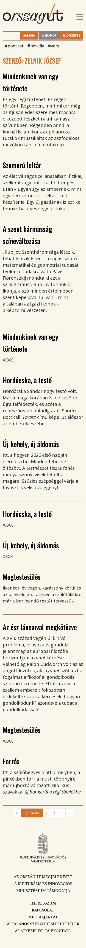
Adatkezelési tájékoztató (43, 930)
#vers (53, 46)
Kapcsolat (43, 909)
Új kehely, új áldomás (31, 444)
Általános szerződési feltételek (43, 923)
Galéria (29, 35)
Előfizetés (71, 35)
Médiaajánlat (43, 916)
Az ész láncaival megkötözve (40, 627)
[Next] (69, 813)
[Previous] (17, 813)
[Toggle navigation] (79, 17)
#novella (35, 46)
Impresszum (43, 902)
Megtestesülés (22, 576)
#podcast (14, 46)
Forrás (11, 761)
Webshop (49, 35)
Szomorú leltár (22, 165)
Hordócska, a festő (27, 380)
